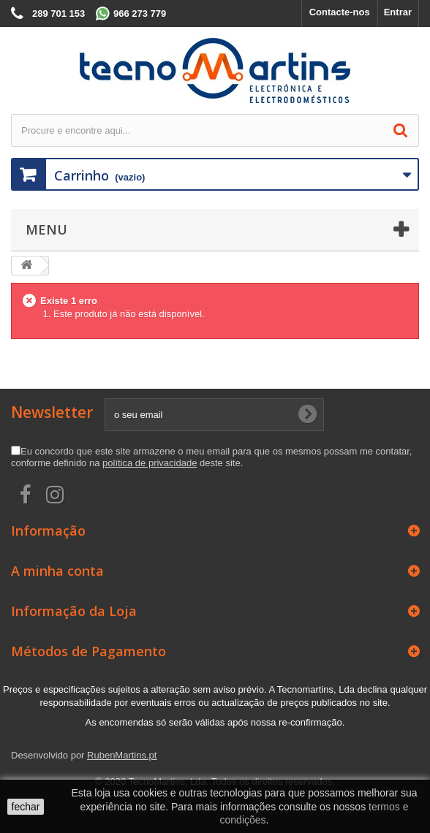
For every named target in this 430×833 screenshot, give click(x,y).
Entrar (398, 12)
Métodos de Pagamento (88, 651)
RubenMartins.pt (121, 755)
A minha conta (57, 570)
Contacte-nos (339, 12)
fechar (26, 807)
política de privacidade (149, 462)
